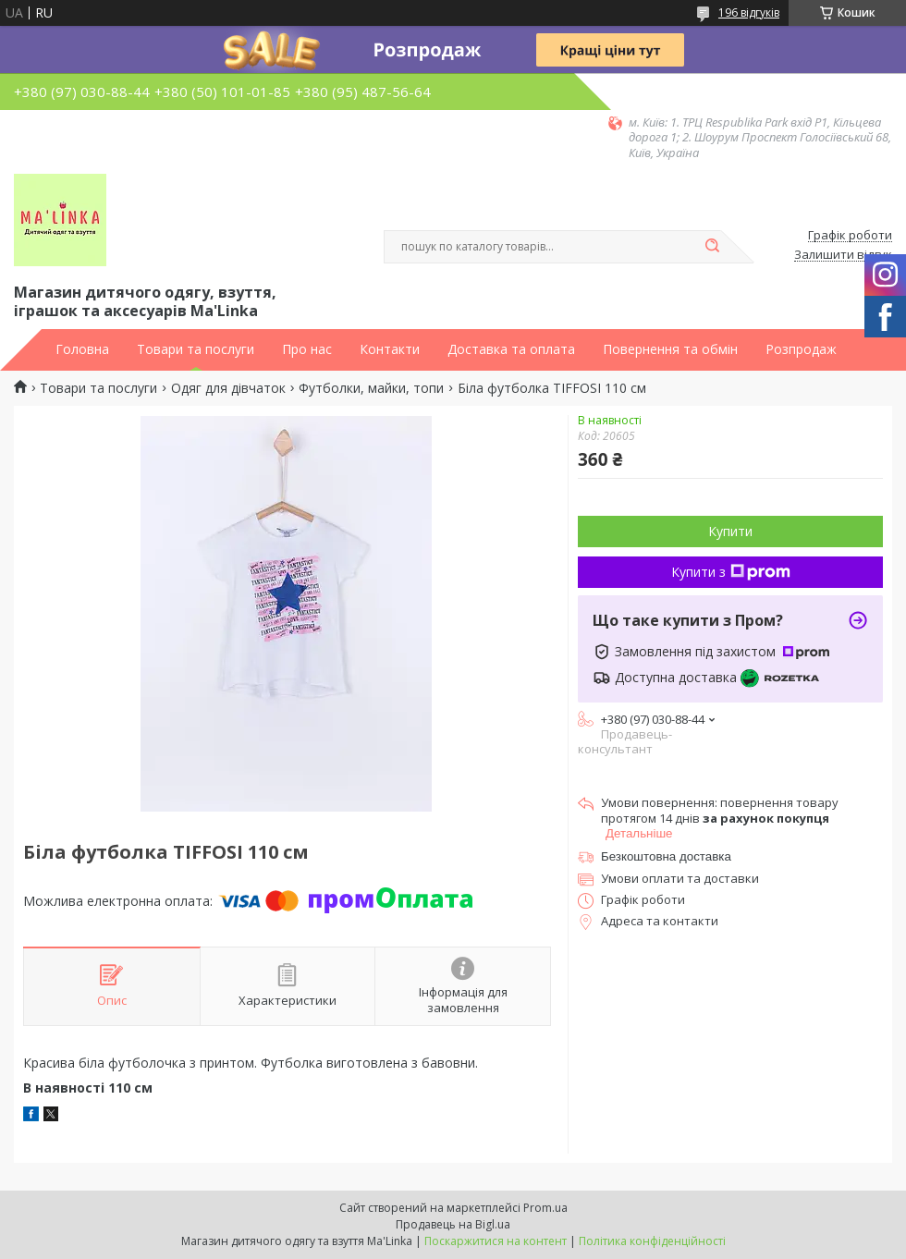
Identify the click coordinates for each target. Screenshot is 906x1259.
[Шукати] (711, 246)
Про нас (307, 349)
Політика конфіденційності (652, 1241)
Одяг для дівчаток (228, 388)
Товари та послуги (195, 349)
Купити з (730, 572)
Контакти (390, 349)
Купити (730, 531)
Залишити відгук (843, 255)
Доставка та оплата (511, 349)
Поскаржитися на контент (495, 1241)
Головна (82, 349)
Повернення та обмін (670, 349)
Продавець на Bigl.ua (453, 1224)
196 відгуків (748, 12)
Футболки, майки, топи (371, 388)
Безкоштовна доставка (666, 856)
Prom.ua (545, 1208)
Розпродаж (801, 349)
